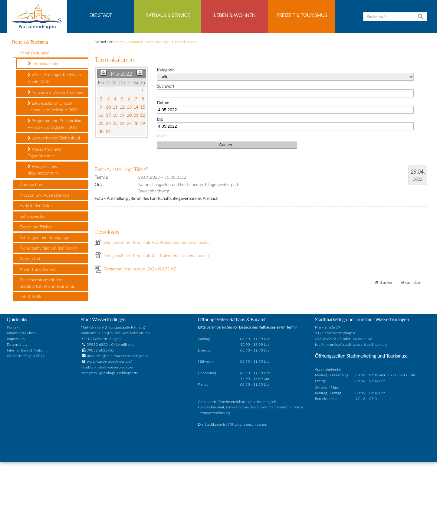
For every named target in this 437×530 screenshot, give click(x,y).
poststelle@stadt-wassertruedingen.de (118, 424)
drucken (386, 350)
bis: (160, 187)
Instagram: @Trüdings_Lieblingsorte (109, 441)
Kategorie (165, 138)
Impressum (16, 406)
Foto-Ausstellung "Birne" (121, 237)
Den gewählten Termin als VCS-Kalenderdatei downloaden (157, 310)
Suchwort (165, 154)
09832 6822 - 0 (97, 412)
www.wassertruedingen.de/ (109, 429)
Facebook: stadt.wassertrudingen (107, 435)
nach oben (413, 350)
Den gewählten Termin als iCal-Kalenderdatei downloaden (156, 323)
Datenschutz (17, 412)
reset (161, 203)
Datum (163, 170)
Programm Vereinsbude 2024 (141, 337)
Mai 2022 (121, 142)
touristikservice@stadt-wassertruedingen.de (351, 412)
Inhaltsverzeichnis (21, 401)
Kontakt (13, 395)
